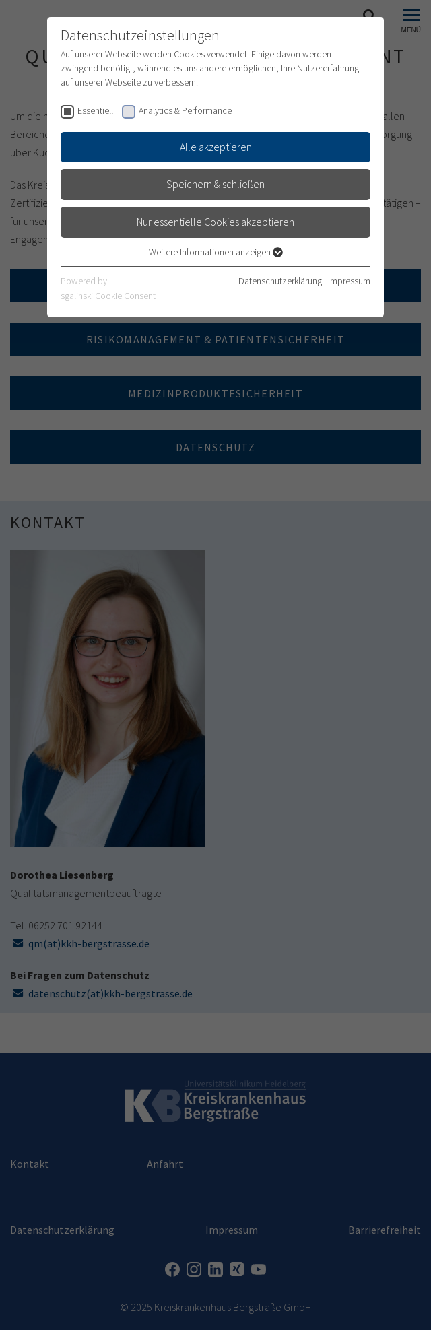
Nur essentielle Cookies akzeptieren (215, 221)
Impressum (349, 281)
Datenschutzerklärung (280, 281)
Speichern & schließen (215, 184)
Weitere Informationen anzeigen (216, 252)
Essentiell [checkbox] (95, 110)
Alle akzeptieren (216, 147)
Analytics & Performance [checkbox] (185, 110)
